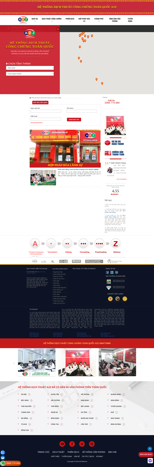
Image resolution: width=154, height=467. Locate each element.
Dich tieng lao (57, 336)
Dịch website (57, 292)
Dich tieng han (81, 333)
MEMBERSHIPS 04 (63, 261)
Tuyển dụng (130, 20)
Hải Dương (57, 400)
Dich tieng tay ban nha (84, 336)
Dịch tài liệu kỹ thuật (59, 274)
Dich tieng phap (82, 334)
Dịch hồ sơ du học (59, 278)
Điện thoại (34, 116)
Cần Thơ (86, 424)
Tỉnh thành (70, 108)
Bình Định (57, 418)
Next (140, 362)
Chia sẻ (105, 97)
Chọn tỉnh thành (19, 63)
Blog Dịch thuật (58, 272)
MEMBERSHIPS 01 (34, 261)
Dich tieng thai (34, 336)
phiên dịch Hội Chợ (59, 303)
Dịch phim (56, 281)
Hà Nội (26, 394)
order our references (116, 153)
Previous (14, 362)
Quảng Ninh (118, 394)
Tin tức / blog (88, 456)
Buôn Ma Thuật (89, 418)
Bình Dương (118, 424)
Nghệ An (56, 412)
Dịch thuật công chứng (52, 20)
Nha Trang (117, 418)
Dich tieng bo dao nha (107, 336)
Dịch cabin (57, 294)
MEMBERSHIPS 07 (114, 261)
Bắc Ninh (27, 400)
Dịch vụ (35, 20)
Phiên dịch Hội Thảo (59, 299)
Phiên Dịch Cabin (59, 301)
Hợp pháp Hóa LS (84, 20)
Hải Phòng (87, 394)
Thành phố (98, 20)
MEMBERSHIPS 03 (53, 261)
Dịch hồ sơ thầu (58, 276)
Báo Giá (112, 452)
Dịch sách (56, 283)
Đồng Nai (27, 430)
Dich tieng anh (34, 333)
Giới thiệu (55, 456)
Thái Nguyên (28, 406)
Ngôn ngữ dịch (35, 108)
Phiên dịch (70, 20)
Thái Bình (57, 406)
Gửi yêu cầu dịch (40, 102)
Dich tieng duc (57, 334)
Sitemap (99, 456)
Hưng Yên (57, 394)
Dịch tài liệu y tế (58, 290)
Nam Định (87, 400)
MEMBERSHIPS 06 (94, 261)
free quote (114, 144)
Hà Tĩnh (86, 412)
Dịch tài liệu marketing (60, 296)
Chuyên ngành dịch (60, 269)
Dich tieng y (104, 334)
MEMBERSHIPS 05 (76, 261)
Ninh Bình (117, 400)
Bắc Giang (87, 406)
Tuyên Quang (118, 406)
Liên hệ (77, 456)
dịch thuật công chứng (115, 211)
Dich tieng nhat (58, 333)
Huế (114, 412)
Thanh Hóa (27, 412)
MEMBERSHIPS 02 (44, 261)
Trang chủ (43, 452)
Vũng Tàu (57, 424)
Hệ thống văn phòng (93, 452)
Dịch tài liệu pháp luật (60, 287)
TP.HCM (26, 424)
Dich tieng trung (106, 333)
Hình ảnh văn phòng (114, 20)
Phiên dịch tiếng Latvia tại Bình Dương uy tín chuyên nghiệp (46, 97)
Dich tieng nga (34, 334)
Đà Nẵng (26, 418)
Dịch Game (57, 285)
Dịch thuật (58, 452)
